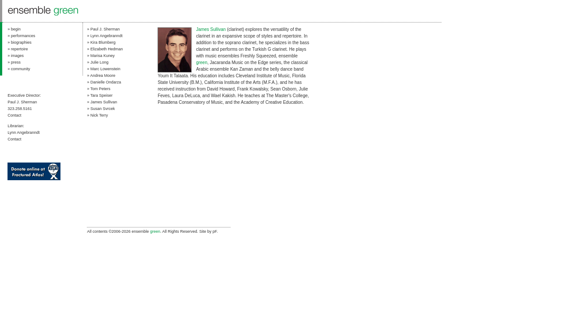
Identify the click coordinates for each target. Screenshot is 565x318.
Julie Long (99, 62)
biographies (21, 42)
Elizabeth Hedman (106, 49)
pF (214, 231)
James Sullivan (103, 102)
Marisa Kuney (102, 55)
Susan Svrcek (102, 108)
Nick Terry (99, 115)
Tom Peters (100, 89)
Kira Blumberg (103, 42)
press (16, 62)
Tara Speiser (101, 95)
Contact (14, 115)
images (17, 55)
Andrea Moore (102, 75)
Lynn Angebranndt (106, 36)
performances (23, 36)
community (20, 69)
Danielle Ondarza (105, 82)
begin (16, 29)
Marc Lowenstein (105, 69)
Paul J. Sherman (105, 29)
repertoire (19, 49)
